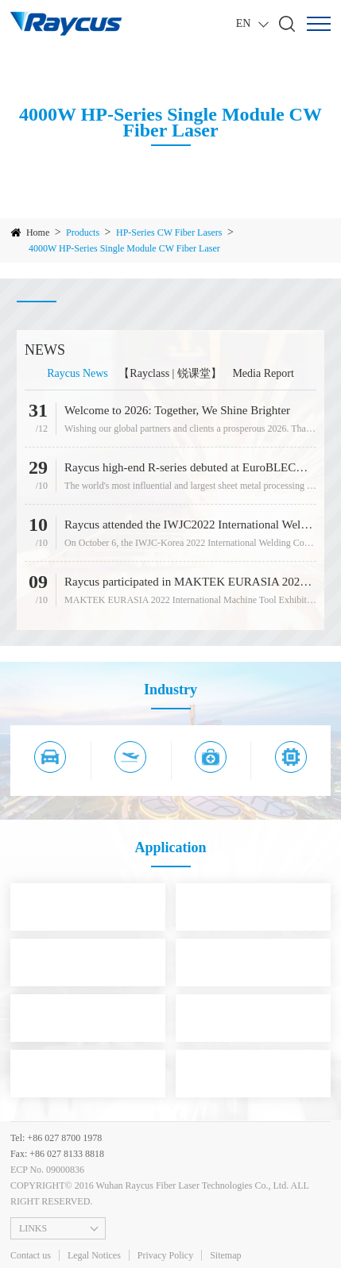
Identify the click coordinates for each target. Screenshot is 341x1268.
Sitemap (225, 1255)
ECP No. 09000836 (47, 1169)
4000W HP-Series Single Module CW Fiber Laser (124, 248)
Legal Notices (94, 1255)
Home (37, 232)
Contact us (30, 1255)
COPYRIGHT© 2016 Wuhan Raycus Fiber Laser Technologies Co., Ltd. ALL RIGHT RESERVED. (159, 1193)
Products (82, 232)
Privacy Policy (165, 1255)
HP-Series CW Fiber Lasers (169, 232)
